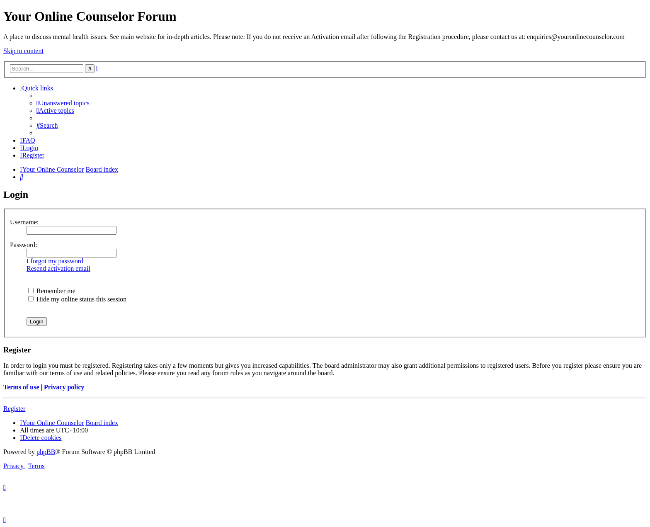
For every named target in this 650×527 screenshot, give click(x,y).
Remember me (51, 290)
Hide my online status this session (77, 299)
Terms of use (21, 387)
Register (14, 408)
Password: (23, 244)
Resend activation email (58, 268)
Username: (24, 222)
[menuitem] (63, 103)
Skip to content (23, 50)
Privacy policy (64, 387)
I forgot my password (55, 261)
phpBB (45, 451)
